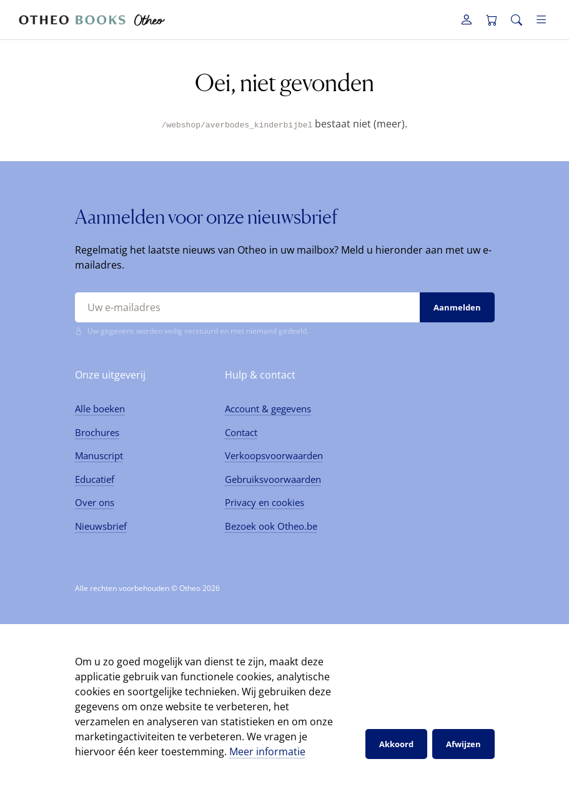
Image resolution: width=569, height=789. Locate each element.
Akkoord (396, 743)
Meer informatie (267, 751)
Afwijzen (463, 743)
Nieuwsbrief (101, 525)
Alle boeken (100, 408)
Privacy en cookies (264, 502)
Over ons (94, 502)
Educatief (94, 478)
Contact (241, 431)
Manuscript (99, 455)
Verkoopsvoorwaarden (274, 455)
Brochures (97, 431)
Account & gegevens (268, 408)
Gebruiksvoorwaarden (273, 478)
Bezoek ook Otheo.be (271, 525)
